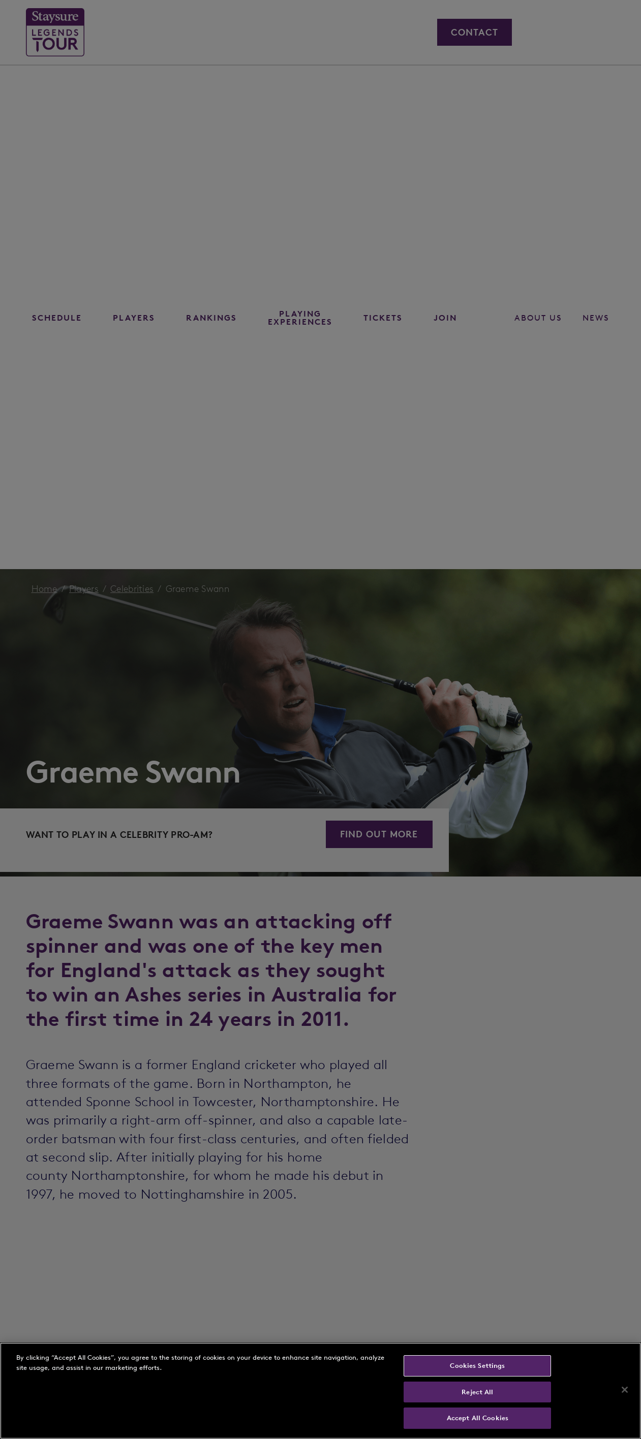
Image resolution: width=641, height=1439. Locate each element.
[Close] (625, 1390)
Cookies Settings (477, 1365)
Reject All (477, 1392)
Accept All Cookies (477, 1418)
